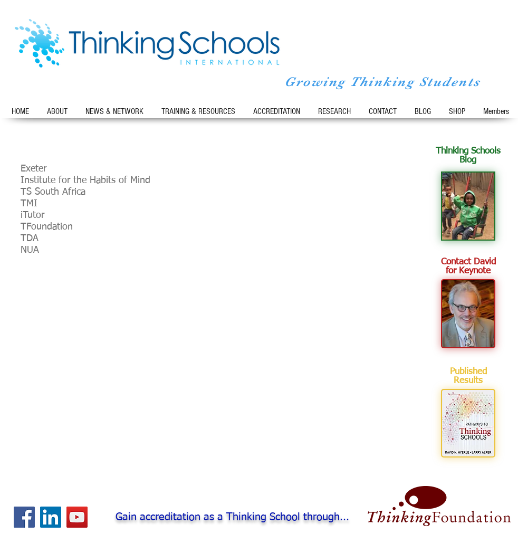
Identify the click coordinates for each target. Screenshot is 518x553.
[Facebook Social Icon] (24, 517)
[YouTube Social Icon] (77, 517)
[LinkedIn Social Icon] (50, 517)
